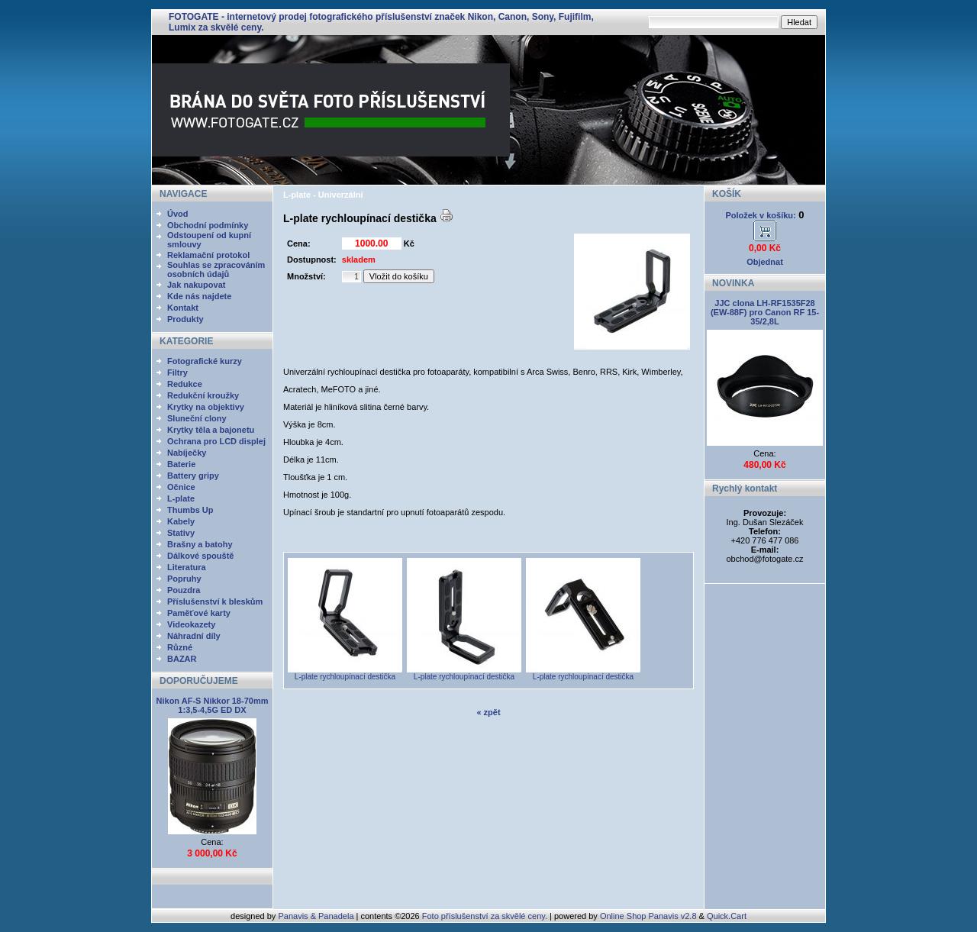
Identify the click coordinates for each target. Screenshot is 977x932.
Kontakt (182, 307)
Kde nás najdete (199, 296)
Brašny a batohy (200, 544)
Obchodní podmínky (207, 225)
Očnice (181, 487)
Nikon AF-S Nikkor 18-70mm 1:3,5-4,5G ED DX (212, 705)
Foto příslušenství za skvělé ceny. (484, 916)
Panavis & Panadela (317, 916)
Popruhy (184, 578)
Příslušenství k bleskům (215, 601)
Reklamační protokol (208, 255)
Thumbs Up (190, 509)
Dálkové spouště (200, 555)
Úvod (178, 213)
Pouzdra (183, 590)
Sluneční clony (197, 418)
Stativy (181, 532)
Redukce (184, 384)
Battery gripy (193, 475)
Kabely (181, 521)
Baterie (181, 464)
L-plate (181, 498)
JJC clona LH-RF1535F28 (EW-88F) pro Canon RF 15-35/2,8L (765, 312)
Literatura (186, 567)
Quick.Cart (726, 916)
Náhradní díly (194, 635)
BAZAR (182, 658)
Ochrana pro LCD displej (216, 441)
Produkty (185, 319)
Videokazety (191, 624)
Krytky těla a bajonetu (210, 429)
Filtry (177, 372)
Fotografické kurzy (204, 361)
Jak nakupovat (196, 284)
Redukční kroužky (203, 395)
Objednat (764, 261)
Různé (179, 647)
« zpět (488, 712)
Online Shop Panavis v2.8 (648, 916)
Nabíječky (186, 452)
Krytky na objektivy (205, 406)
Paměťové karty (199, 613)
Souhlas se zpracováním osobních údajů (216, 269)
